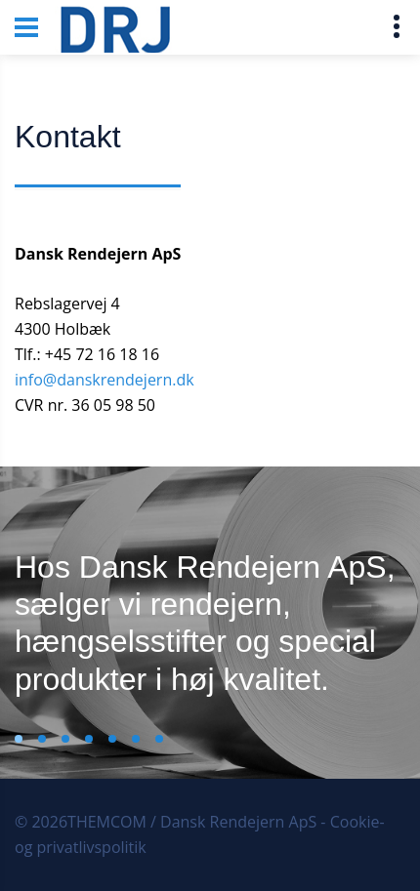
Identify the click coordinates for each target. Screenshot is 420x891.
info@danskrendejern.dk (104, 379)
